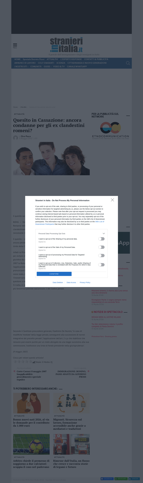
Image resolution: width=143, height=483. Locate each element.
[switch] (101, 238)
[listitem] (72, 233)
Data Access (71, 282)
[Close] (113, 200)
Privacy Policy (85, 282)
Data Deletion (58, 282)
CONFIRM (54, 274)
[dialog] (71, 241)
